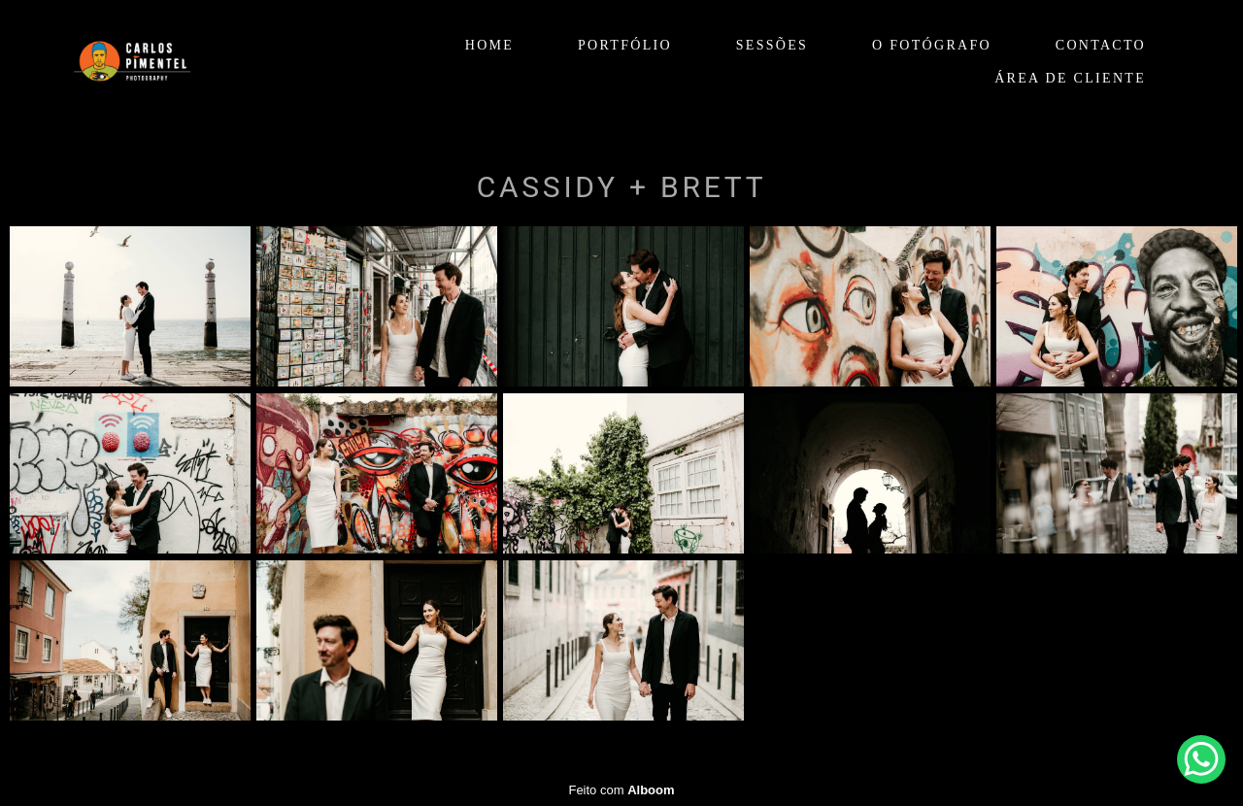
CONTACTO (1101, 45)
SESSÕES (772, 45)
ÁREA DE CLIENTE (1070, 78)
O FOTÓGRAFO (931, 45)
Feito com (621, 790)
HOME (489, 45)
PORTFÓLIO (625, 45)
